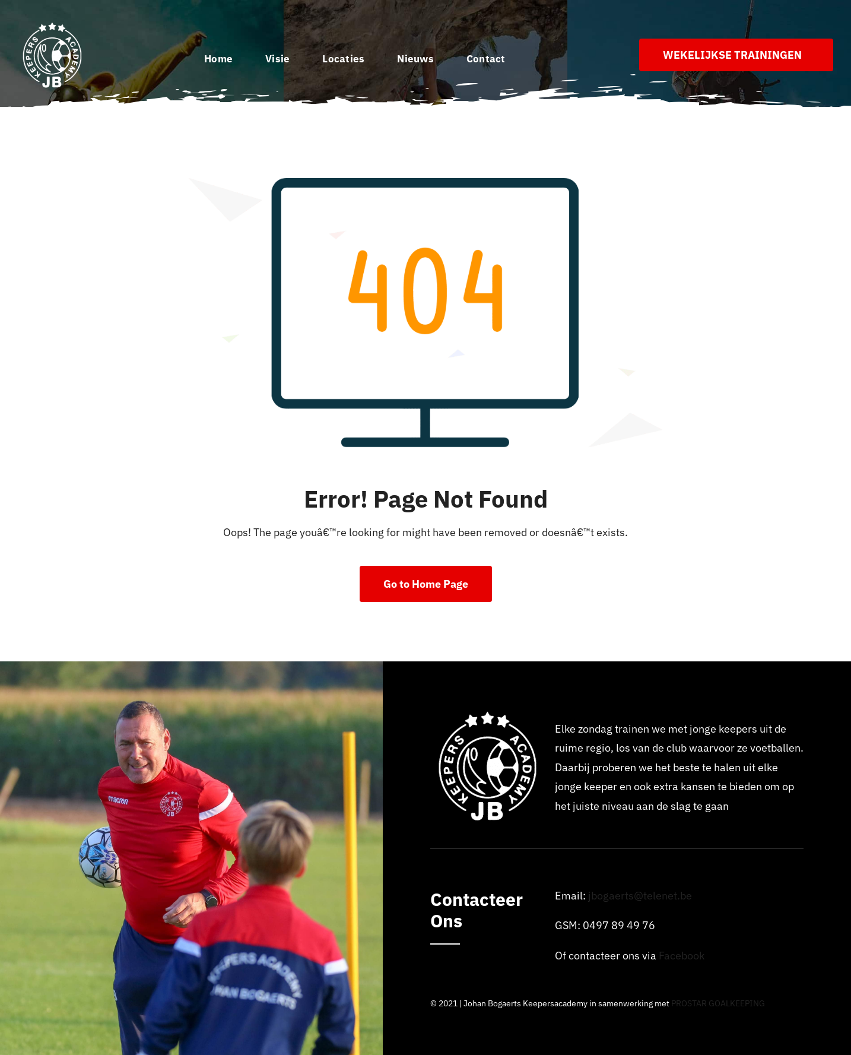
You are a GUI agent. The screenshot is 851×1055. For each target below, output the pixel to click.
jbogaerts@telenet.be (640, 895)
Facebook (681, 955)
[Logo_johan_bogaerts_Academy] (53, 26)
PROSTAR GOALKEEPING (718, 1003)
